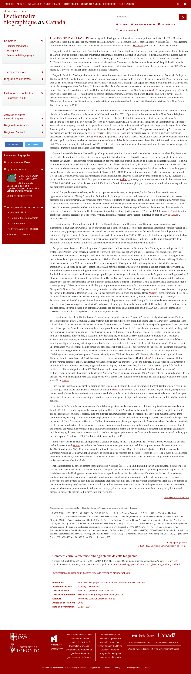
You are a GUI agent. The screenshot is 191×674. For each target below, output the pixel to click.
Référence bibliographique (20, 55)
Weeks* (153, 90)
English (9, 4)
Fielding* (125, 179)
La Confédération (16, 223)
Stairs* (65, 380)
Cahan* (147, 358)
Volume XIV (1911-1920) (14, 11)
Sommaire (10, 41)
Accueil (21, 4)
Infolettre (109, 4)
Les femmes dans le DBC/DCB (23, 229)
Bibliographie (13, 50)
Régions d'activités (15, 132)
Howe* (76, 445)
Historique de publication (19, 93)
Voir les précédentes (20, 196)
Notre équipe (71, 4)
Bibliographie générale (176, 542)
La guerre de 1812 (16, 212)
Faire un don (126, 4)
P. (176, 497)
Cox (157, 389)
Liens (146, 667)
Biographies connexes (17, 79)
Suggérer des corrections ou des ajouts (107, 667)
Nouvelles (34, 4)
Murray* (153, 292)
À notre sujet (52, 4)
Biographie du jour (15, 169)
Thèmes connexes (15, 72)
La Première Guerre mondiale (22, 218)
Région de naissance (16, 125)
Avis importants (133, 667)
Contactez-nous (91, 4)
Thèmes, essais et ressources (22, 207)
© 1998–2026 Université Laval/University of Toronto (162, 545)
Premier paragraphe (17, 46)
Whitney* (98, 136)
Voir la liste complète (20, 234)
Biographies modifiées (17, 162)
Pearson (116, 132)
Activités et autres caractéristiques (14, 116)
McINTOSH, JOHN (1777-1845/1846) (28, 177)
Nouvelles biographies (17, 155)
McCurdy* (138, 45)
